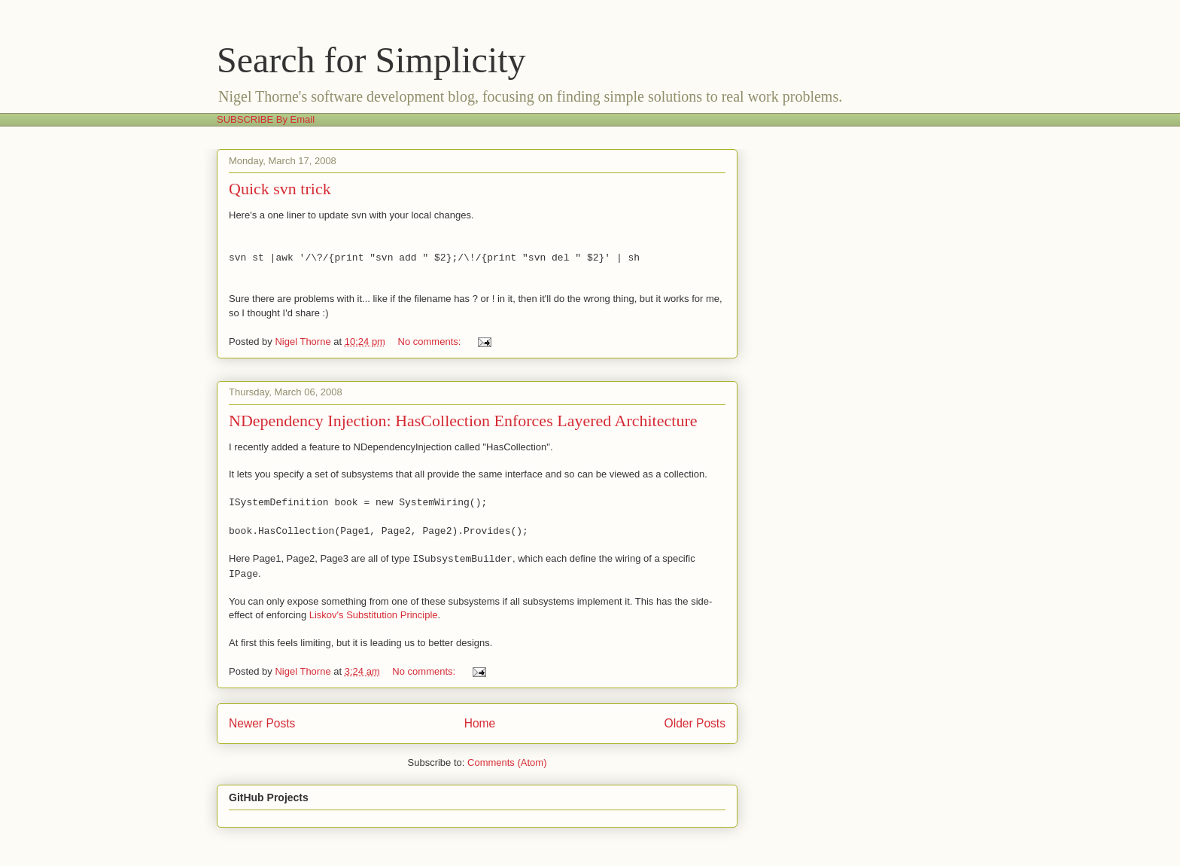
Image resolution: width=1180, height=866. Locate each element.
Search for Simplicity (371, 60)
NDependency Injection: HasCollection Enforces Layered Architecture (463, 420)
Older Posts (695, 723)
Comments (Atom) (506, 762)
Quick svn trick (280, 188)
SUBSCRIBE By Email (266, 119)
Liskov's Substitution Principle (373, 615)
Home (480, 723)
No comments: (431, 341)
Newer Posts (262, 723)
